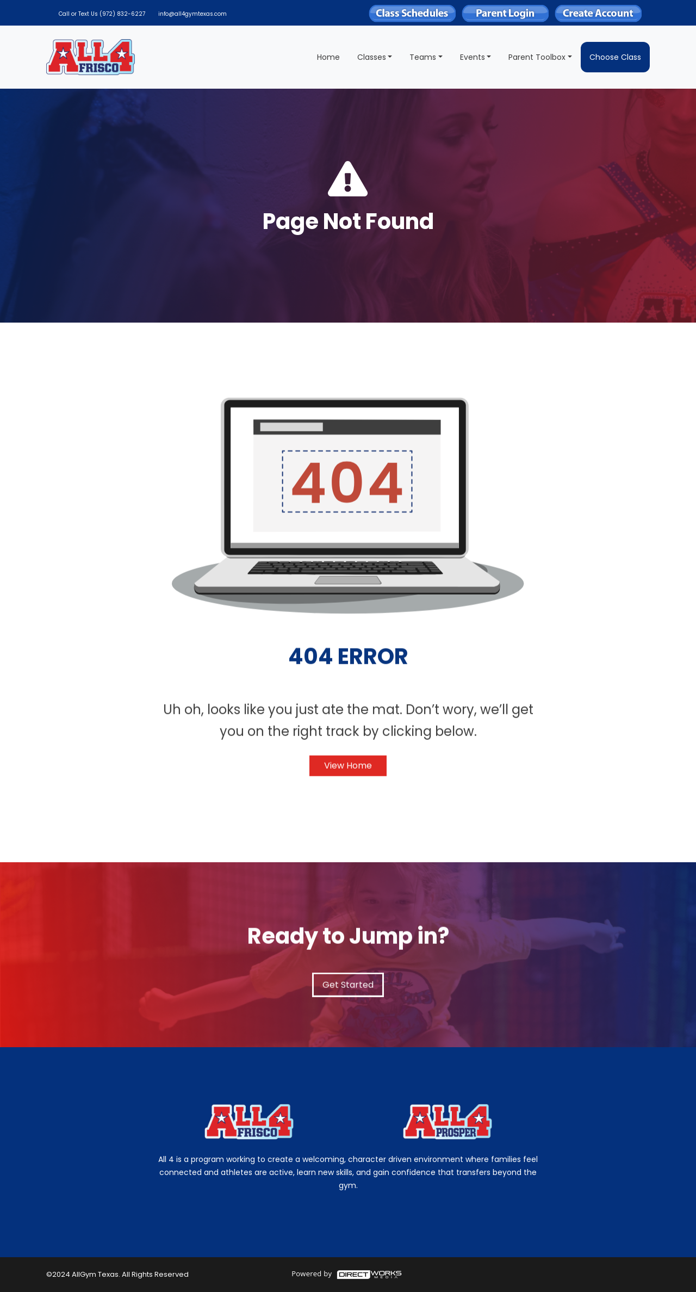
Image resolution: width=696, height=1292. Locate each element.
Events (472, 57)
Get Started (348, 991)
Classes (371, 57)
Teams (422, 57)
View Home (348, 771)
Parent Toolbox (537, 57)
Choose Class (615, 57)
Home (328, 57)
